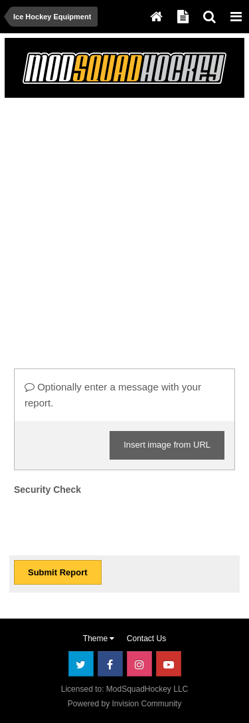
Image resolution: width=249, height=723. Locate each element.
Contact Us (146, 638)
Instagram (139, 663)
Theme (99, 638)
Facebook (110, 663)
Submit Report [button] (58, 572)
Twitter (81, 663)
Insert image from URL (167, 445)
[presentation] (115, 525)
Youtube (168, 663)
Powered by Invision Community (124, 703)
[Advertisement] (124, 227)
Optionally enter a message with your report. (113, 394)
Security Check (47, 489)
